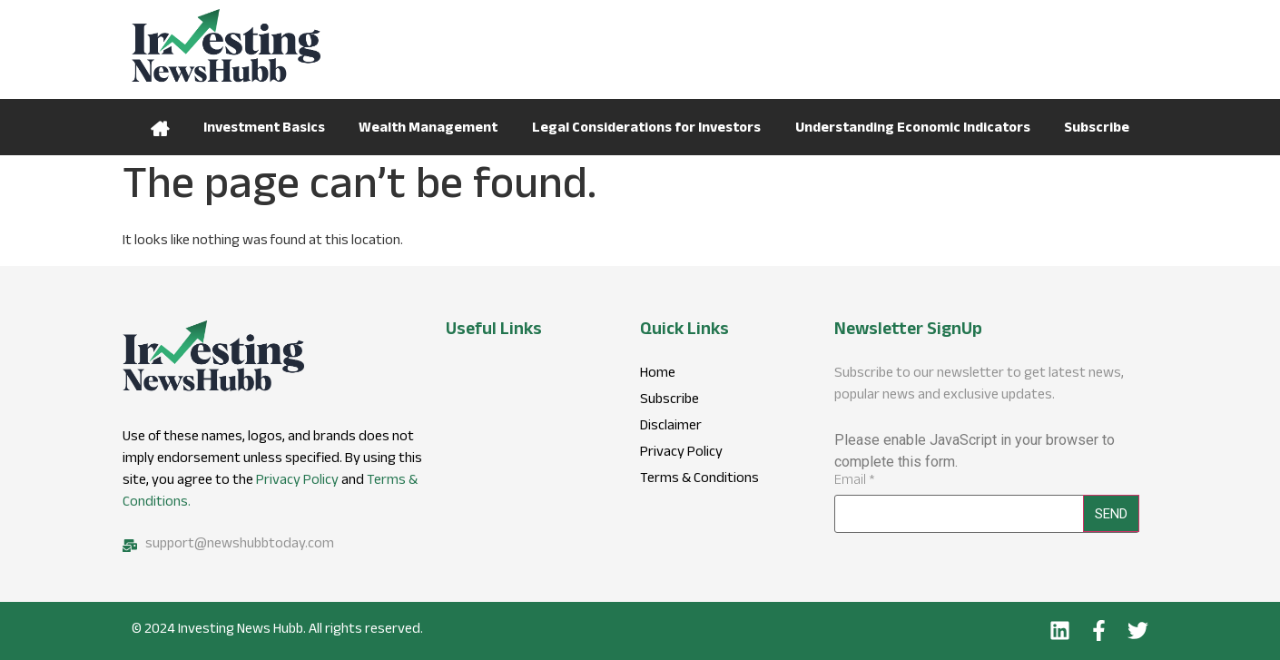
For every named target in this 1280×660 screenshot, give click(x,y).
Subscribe (1096, 129)
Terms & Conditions (699, 480)
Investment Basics (264, 129)
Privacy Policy (297, 481)
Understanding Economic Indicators (912, 129)
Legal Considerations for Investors (646, 129)
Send (1111, 514)
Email (854, 482)
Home (159, 127)
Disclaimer (671, 427)
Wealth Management (428, 129)
